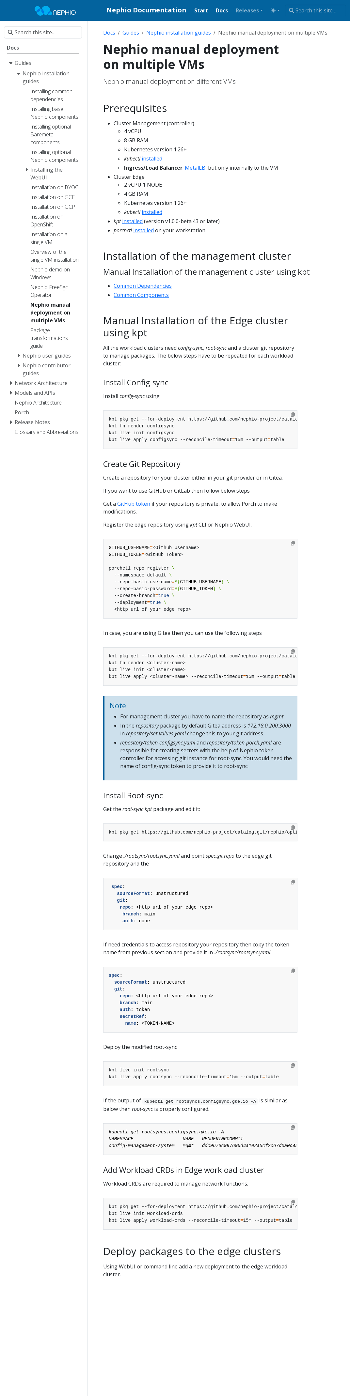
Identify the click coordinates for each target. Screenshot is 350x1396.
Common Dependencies (143, 285)
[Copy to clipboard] (293, 414)
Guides (130, 32)
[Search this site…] (315, 10)
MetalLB (195, 167)
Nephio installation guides (178, 32)
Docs (109, 32)
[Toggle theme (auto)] (275, 10)
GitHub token (133, 503)
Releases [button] (247, 10)
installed (152, 158)
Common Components (141, 295)
